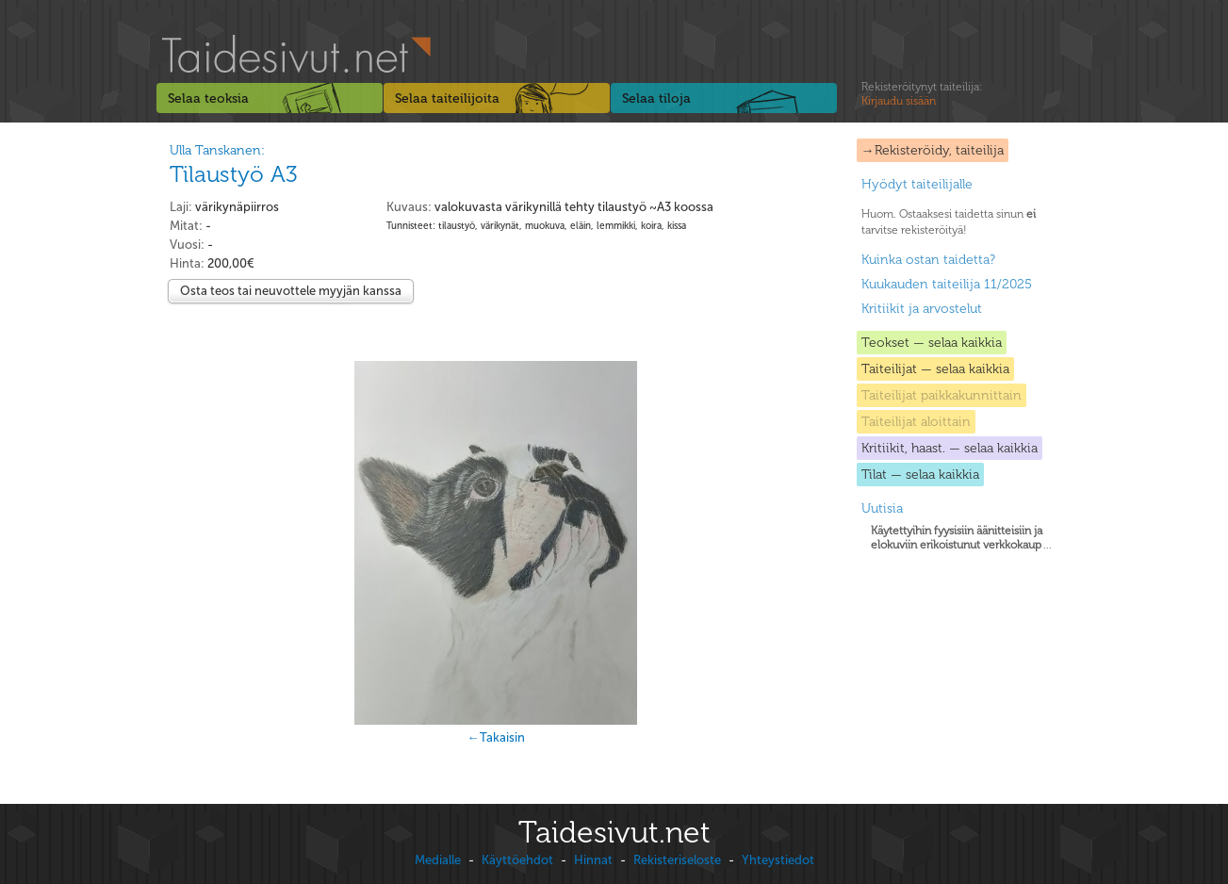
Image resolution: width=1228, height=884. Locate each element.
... (961, 537)
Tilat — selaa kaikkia (920, 475)
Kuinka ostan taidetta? (928, 260)
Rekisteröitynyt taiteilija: (921, 94)
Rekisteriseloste (677, 860)
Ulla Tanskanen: (217, 150)
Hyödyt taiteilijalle (917, 184)
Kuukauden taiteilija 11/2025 (946, 284)
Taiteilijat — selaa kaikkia (935, 369)
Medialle (438, 860)
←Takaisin (496, 737)
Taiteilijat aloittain (916, 422)
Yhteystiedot (778, 860)
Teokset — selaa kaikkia (931, 343)
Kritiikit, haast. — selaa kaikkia (949, 448)
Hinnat (593, 860)
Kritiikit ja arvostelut (921, 309)
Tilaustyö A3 (234, 174)
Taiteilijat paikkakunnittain (941, 395)
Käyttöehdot (517, 860)
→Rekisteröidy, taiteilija (932, 150)
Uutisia (882, 508)
